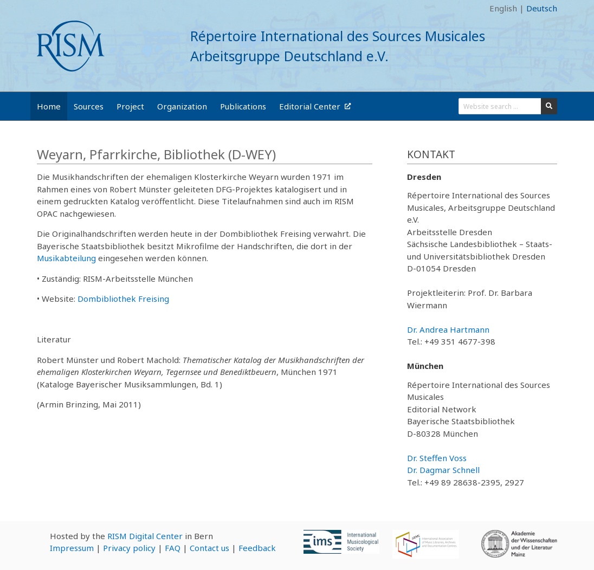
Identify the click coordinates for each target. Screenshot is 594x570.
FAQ (172, 547)
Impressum (72, 547)
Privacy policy (129, 547)
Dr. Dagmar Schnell (443, 469)
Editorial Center (315, 106)
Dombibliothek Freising (123, 298)
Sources (89, 106)
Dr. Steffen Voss (437, 457)
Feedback (257, 547)
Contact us (209, 547)
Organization (182, 106)
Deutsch (541, 8)
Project (130, 106)
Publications (243, 106)
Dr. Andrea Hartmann (448, 329)
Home (49, 106)
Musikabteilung (66, 257)
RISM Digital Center (145, 535)
